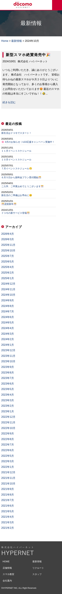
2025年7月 (7, 256)
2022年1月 (7, 466)
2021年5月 (7, 511)
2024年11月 (8, 289)
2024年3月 (7, 333)
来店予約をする (57, 5)
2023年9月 (7, 367)
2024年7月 (7, 311)
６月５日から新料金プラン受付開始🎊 (21, 177)
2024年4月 (7, 328)
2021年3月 (7, 522)
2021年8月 (7, 494)
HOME (6, 561)
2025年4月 (7, 267)
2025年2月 (7, 272)
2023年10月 (8, 361)
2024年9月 (7, 300)
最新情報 (16, 40)
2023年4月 (7, 394)
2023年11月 (8, 355)
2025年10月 (8, 250)
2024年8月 (7, 306)
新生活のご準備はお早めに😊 (16, 195)
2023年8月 (7, 372)
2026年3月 (7, 239)
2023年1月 (7, 411)
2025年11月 (8, 244)
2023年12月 (8, 350)
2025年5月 (7, 261)
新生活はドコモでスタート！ (16, 133)
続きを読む (9, 102)
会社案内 (7, 580)
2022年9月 (7, 433)
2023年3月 (7, 400)
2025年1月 (7, 278)
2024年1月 (7, 344)
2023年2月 (7, 405)
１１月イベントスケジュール (16, 151)
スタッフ (37, 574)
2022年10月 (8, 428)
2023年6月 (7, 383)
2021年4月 (7, 516)
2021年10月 (8, 483)
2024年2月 (7, 339)
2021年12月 (8, 472)
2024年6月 (7, 317)
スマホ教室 (8, 574)
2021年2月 (7, 527)
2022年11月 (8, 422)
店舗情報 (7, 568)
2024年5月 (7, 322)
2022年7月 (7, 444)
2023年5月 (7, 389)
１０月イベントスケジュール (16, 159)
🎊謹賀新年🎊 (9, 204)
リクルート (38, 568)
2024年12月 (8, 283)
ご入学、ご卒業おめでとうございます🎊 (22, 186)
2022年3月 (7, 461)
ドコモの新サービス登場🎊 (15, 213)
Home (4, 40)
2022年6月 (7, 450)
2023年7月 (7, 378)
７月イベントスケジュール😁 (16, 168)
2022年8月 (7, 439)
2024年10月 (8, 294)
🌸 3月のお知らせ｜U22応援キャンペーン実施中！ (28, 142)
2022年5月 (7, 455)
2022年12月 (8, 416)
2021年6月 (7, 505)
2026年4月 (7, 233)
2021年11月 (8, 478)
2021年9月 (7, 489)
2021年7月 (7, 500)
